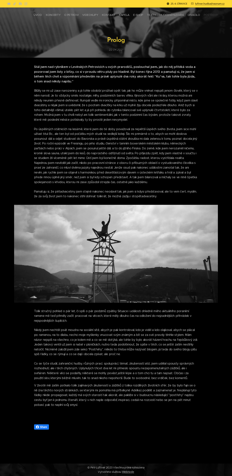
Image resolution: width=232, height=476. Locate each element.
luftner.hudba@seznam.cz (209, 3)
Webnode (128, 472)
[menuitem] (183, 15)
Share (41, 426)
